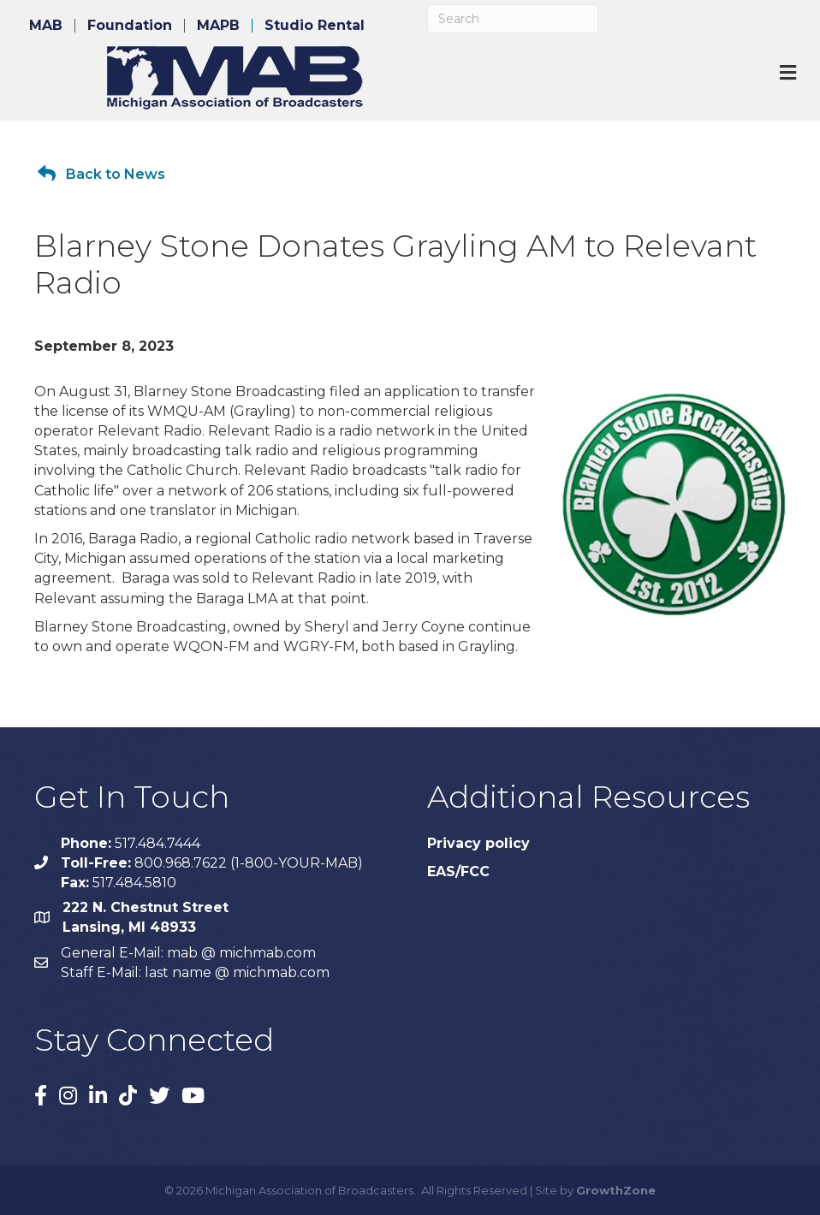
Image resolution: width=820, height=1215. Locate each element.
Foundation (129, 26)
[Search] (512, 18)
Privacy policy (478, 843)
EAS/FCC (458, 871)
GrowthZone (616, 1190)
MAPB (218, 26)
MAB (45, 26)
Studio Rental (314, 26)
